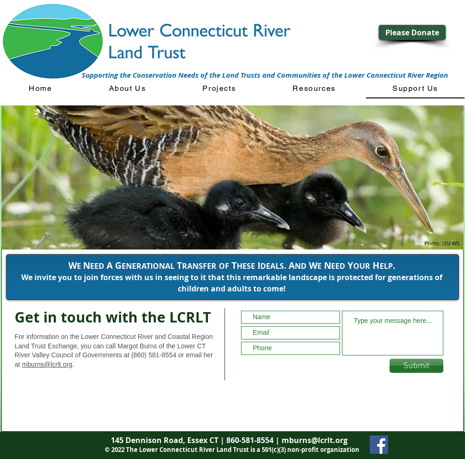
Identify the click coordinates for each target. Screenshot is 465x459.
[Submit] (416, 366)
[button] (128, 88)
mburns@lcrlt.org (47, 364)
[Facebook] (379, 444)
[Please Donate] (412, 32)
